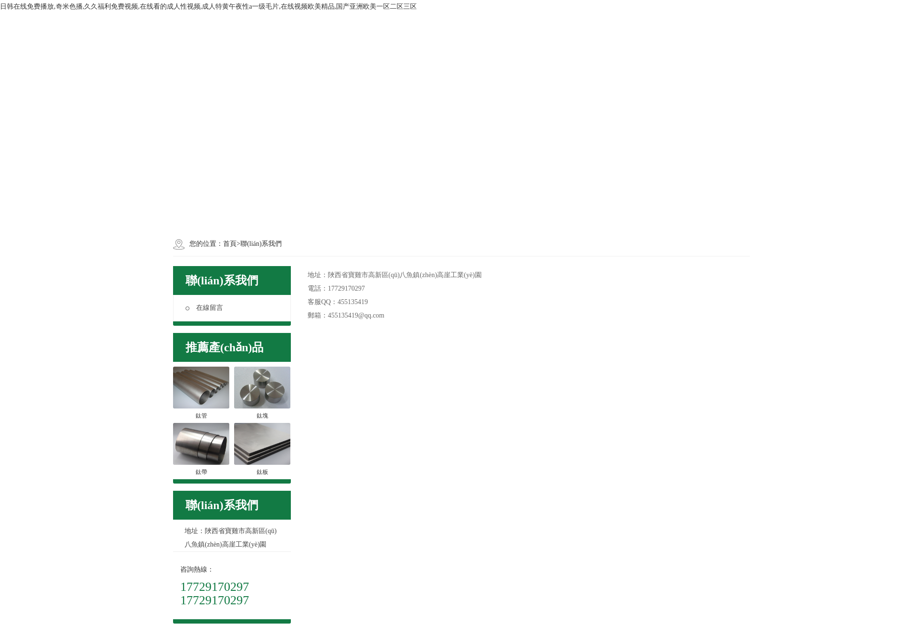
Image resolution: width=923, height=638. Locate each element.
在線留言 (204, 307)
